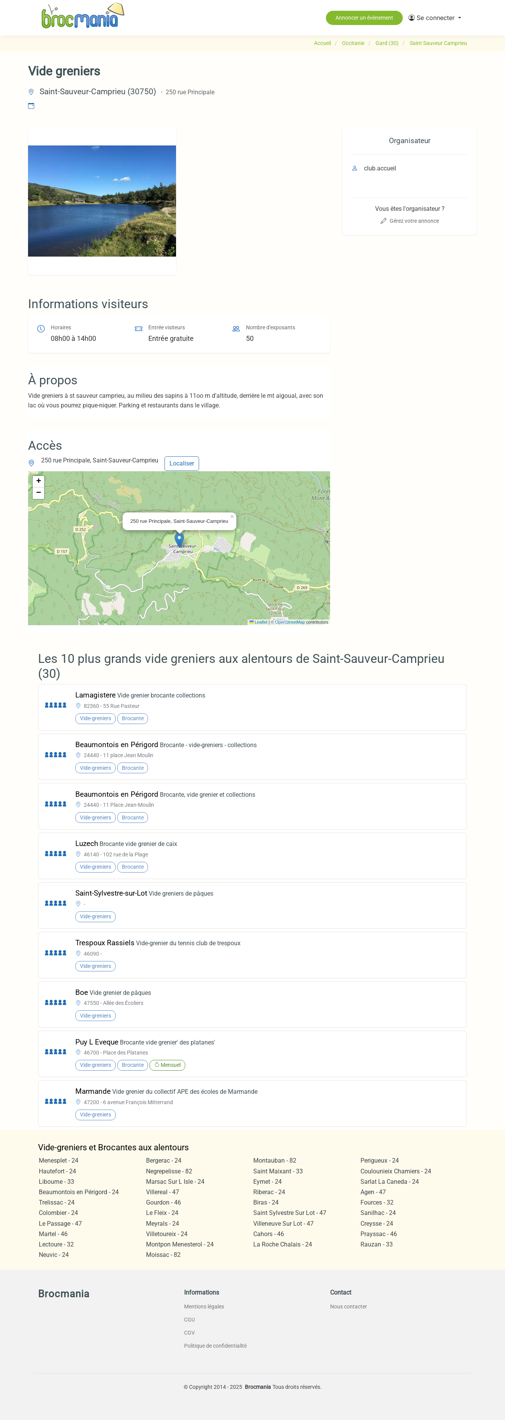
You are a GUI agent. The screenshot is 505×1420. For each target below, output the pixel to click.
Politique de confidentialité (215, 1345)
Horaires (61, 327)
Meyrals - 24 (162, 1223)
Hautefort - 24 (57, 1171)
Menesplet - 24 (58, 1160)
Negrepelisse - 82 (169, 1171)
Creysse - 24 (376, 1223)
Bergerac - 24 (163, 1160)
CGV (189, 1332)
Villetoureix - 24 (167, 1234)
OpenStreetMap (290, 622)
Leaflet (258, 622)
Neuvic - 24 (54, 1254)
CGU (189, 1319)
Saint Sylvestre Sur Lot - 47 (289, 1212)
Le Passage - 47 (60, 1223)
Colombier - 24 (58, 1212)
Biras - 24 (266, 1202)
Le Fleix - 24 (162, 1212)
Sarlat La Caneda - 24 (389, 1181)
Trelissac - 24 (57, 1202)
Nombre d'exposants (270, 327)
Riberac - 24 (269, 1192)
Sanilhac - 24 (378, 1212)
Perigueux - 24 (379, 1160)
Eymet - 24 (267, 1181)
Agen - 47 (373, 1192)
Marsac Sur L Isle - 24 (175, 1181)
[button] (435, 17)
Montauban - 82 (274, 1160)
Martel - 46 (53, 1234)
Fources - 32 (377, 1202)
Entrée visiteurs (166, 327)
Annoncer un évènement (364, 18)
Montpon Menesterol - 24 (180, 1244)
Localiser (181, 463)
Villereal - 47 (162, 1192)
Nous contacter (348, 1306)
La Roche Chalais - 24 (282, 1244)
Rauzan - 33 (376, 1244)
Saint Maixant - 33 (278, 1171)
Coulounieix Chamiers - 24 (395, 1171)
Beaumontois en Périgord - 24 (79, 1192)
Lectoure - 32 (56, 1244)
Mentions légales (204, 1306)
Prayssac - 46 (378, 1234)
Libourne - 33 (56, 1181)
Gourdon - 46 (163, 1202)
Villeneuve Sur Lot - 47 (283, 1223)
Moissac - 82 (163, 1254)
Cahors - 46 (268, 1234)
